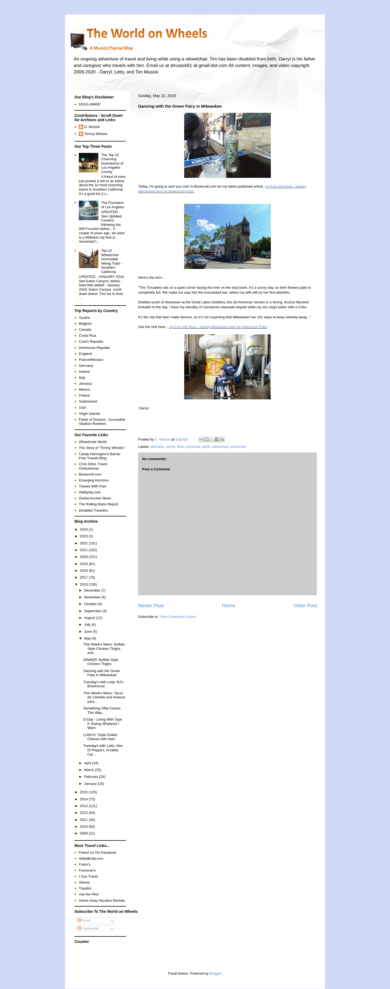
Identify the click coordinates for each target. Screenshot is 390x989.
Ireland (84, 372)
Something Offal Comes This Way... (102, 710)
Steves (84, 882)
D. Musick (92, 127)
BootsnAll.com (90, 474)
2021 (84, 550)
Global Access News (95, 498)
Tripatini (85, 888)
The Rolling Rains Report (98, 504)
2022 (84, 543)
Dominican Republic (94, 348)
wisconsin (238, 447)
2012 (84, 813)
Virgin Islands (89, 414)
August (90, 618)
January (91, 784)
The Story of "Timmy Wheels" (102, 448)
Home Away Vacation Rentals (102, 900)
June (88, 632)
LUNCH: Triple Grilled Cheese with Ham (100, 737)
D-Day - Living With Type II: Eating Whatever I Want (102, 723)
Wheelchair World (92, 442)
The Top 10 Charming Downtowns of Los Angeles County (112, 163)
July (88, 624)
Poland (84, 395)
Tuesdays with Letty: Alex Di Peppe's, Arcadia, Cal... (103, 750)
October (91, 604)
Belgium (85, 324)
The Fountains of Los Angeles (112, 205)
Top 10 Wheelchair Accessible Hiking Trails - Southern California (111, 261)
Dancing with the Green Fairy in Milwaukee (101, 673)
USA (82, 408)
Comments (88, 928)
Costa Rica (87, 335)
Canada (85, 329)
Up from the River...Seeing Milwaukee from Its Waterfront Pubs (218, 327)
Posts (84, 921)
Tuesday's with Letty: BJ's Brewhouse (103, 684)
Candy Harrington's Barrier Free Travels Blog (100, 456)
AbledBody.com (91, 858)
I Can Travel (88, 876)
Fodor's (84, 864)
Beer (180, 447)
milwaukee (220, 447)
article (170, 447)
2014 (84, 799)
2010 (84, 826)
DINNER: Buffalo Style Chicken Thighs (100, 662)
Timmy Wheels (95, 134)
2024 (84, 529)
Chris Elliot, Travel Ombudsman (93, 466)
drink (206, 447)
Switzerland (88, 401)
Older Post (305, 605)
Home (228, 605)
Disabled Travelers (93, 510)
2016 (84, 584)
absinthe (157, 447)
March (89, 770)
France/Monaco (91, 360)
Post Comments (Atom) (178, 617)
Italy (82, 377)
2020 (84, 557)
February (91, 777)
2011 (84, 820)
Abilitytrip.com (90, 492)
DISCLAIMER (89, 104)
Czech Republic (91, 341)
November (93, 597)
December (93, 590)
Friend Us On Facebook (97, 852)
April (88, 763)
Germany (86, 366)
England (85, 354)
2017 (84, 577)
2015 (84, 792)
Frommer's (87, 870)
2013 (84, 806)
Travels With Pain (92, 486)
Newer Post (151, 605)
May (88, 638)
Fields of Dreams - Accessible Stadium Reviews (102, 422)
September (93, 611)
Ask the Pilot (88, 894)
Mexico (84, 389)
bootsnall (193, 447)
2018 (84, 571)
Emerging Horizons (94, 480)
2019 (84, 564)
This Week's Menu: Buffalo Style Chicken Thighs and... (104, 648)
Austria (84, 318)
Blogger (216, 973)
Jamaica (85, 383)
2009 (84, 833)
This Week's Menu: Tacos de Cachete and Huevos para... (104, 697)
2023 (84, 536)
